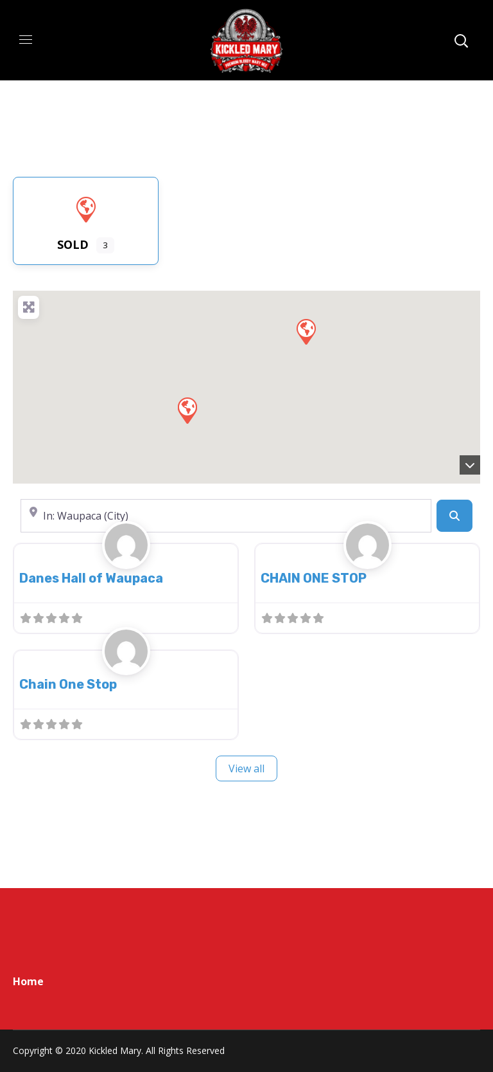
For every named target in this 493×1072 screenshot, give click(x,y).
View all (246, 768)
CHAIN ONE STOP (314, 578)
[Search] (454, 516)
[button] (187, 410)
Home (28, 981)
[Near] (226, 515)
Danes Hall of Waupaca (91, 578)
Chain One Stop (68, 684)
